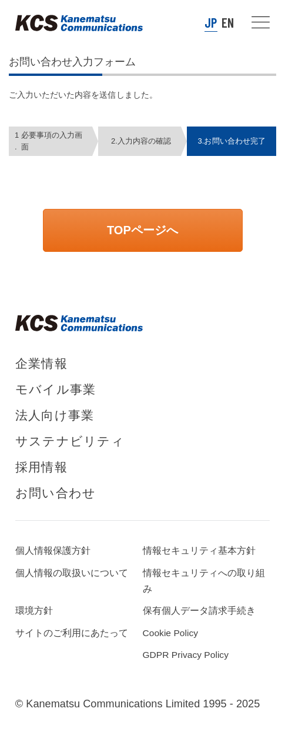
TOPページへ (142, 230)
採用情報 (41, 467)
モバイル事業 (55, 389)
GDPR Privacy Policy (186, 655)
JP (210, 22)
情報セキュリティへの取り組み (204, 581)
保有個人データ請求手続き (199, 611)
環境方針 (34, 611)
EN (228, 22)
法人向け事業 (54, 415)
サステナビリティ (70, 441)
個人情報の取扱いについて (71, 573)
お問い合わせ (55, 493)
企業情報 (41, 363)
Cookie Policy (171, 633)
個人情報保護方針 (52, 551)
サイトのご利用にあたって (71, 633)
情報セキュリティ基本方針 (199, 551)
